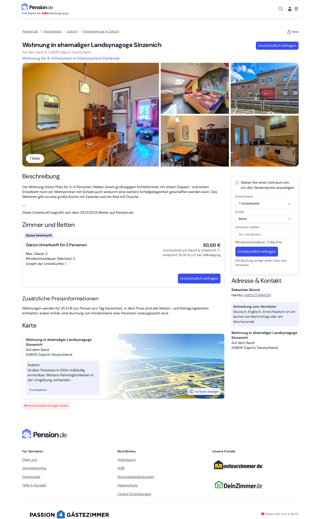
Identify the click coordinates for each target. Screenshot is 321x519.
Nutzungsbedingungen (135, 476)
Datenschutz (127, 485)
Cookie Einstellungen (134, 494)
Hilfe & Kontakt (34, 485)
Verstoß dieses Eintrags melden (46, 405)
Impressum (126, 459)
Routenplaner (38, 390)
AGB (121, 468)
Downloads (31, 476)
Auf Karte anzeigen (204, 391)
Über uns (29, 459)
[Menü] (292, 9)
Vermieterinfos (34, 468)
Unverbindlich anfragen (277, 45)
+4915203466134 (257, 295)
